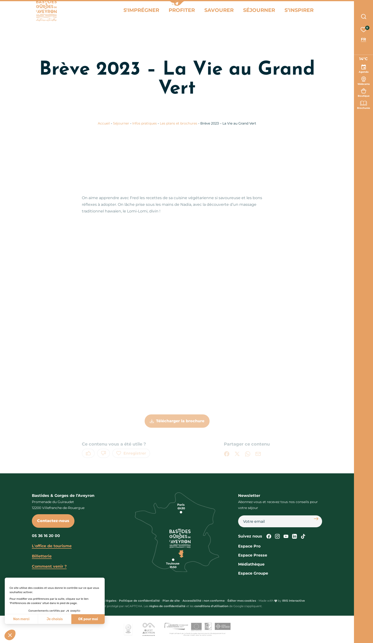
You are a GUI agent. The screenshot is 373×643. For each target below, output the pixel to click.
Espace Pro (249, 546)
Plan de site (171, 600)
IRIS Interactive (293, 600)
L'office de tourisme (52, 546)
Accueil (104, 123)
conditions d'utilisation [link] (211, 606)
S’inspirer (306, 14)
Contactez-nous (53, 520)
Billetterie (42, 556)
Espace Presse (252, 555)
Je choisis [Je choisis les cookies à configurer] (55, 619)
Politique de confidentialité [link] (139, 600)
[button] (177, 3)
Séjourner (272, 14)
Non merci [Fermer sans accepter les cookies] (21, 619)
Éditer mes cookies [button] (241, 600)
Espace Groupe (253, 573)
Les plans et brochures (179, 123)
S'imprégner (175, 14)
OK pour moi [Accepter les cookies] (88, 619)
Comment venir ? (49, 566)
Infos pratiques (145, 123)
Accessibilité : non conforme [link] (203, 600)
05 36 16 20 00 (46, 535)
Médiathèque (251, 564)
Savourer (239, 14)
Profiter (208, 14)
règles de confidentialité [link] (167, 606)
